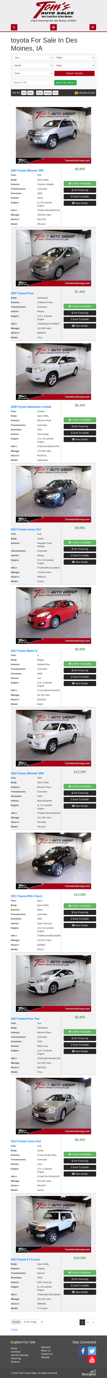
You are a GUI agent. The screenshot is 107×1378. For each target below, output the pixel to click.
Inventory (16, 1351)
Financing (16, 1358)
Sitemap (45, 1357)
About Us (46, 1350)
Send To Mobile (80, 196)
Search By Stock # (65, 82)
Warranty (45, 1347)
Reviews (15, 1361)
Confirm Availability (80, 183)
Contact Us (46, 1354)
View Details (80, 203)
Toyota (14, 1329)
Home (14, 1348)
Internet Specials (19, 1355)
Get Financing (80, 190)
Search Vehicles (74, 73)
